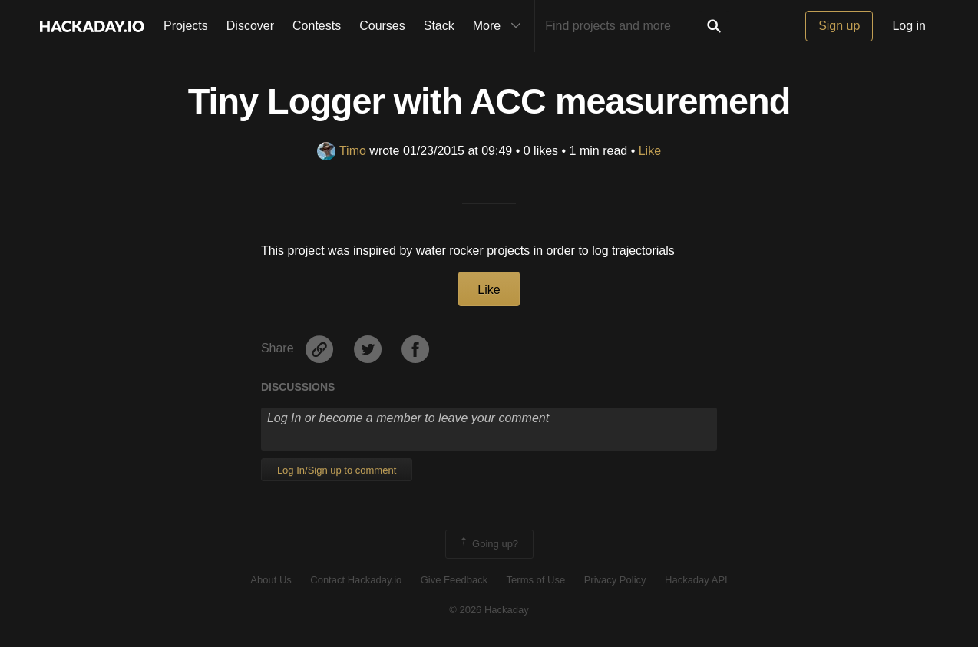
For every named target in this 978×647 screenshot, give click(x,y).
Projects (186, 25)
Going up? (488, 544)
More (500, 26)
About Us (270, 580)
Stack (439, 25)
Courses (382, 25)
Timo (341, 150)
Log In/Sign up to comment (336, 470)
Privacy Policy (615, 580)
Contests (316, 25)
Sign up (839, 25)
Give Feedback (454, 580)
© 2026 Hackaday (489, 610)
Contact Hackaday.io (355, 580)
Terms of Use (536, 580)
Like (650, 150)
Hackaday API (696, 580)
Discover (250, 25)
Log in (909, 25)
